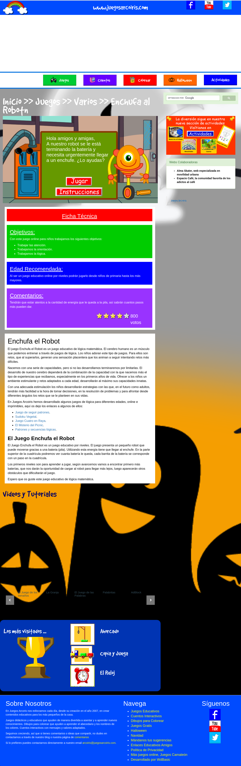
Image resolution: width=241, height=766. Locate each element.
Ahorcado (109, 631)
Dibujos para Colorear (147, 721)
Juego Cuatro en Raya (30, 420)
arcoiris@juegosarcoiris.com (99, 742)
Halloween (180, 79)
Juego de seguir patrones (32, 412)
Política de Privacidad (147, 750)
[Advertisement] (120, 43)
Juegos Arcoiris (178, 200)
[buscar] (192, 98)
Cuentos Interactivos (146, 716)
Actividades (220, 79)
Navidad (137, 735)
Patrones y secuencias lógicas (35, 429)
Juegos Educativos (145, 711)
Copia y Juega (114, 653)
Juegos (60, 79)
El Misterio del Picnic (29, 425)
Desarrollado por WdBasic (150, 759)
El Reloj (107, 672)
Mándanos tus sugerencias (151, 740)
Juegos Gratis (141, 726)
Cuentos (100, 79)
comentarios (82, 737)
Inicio (12, 101)
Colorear (140, 79)
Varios (85, 101)
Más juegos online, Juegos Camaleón (159, 755)
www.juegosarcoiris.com (120, 7)
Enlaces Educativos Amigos (151, 745)
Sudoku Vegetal (25, 416)
